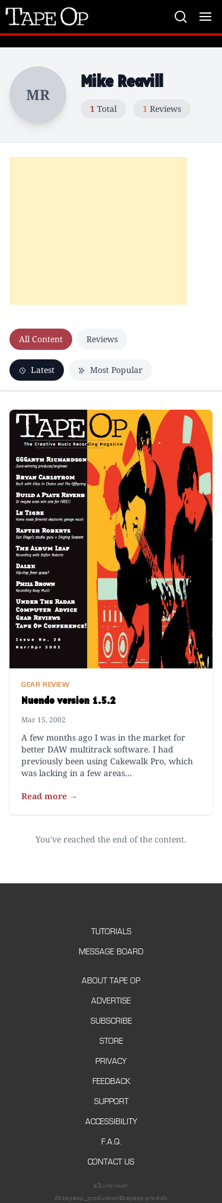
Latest (36, 369)
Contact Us (111, 1161)
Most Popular (110, 369)
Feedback (111, 1081)
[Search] (181, 17)
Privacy (111, 1061)
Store (111, 1041)
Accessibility (111, 1121)
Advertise (111, 1000)
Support (111, 1101)
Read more (49, 796)
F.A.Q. (111, 1141)
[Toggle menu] (205, 16)
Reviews (102, 339)
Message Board (111, 951)
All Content (41, 339)
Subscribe (111, 1021)
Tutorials (111, 931)
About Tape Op (111, 980)
